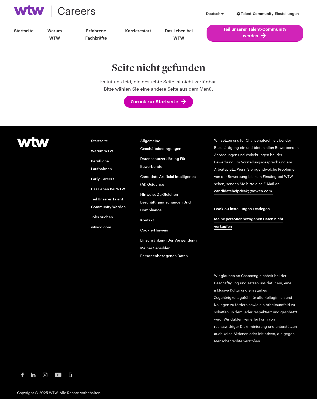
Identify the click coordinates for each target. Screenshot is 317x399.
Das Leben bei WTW (179, 34)
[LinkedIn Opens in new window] (33, 374)
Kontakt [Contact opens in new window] (147, 220)
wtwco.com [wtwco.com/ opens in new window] (101, 227)
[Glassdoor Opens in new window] (70, 374)
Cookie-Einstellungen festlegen (242, 209)
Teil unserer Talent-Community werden (255, 32)
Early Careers (102, 179)
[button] (215, 14)
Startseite (23, 31)
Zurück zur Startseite (154, 101)
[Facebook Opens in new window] (22, 374)
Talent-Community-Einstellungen (267, 14)
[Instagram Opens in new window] (45, 374)
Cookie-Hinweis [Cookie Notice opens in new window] (154, 230)
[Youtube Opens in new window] (58, 374)
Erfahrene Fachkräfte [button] (96, 34)
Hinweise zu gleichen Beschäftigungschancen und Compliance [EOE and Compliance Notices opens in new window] (165, 202)
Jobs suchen (102, 217)
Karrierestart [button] (138, 31)
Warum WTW (54, 34)
